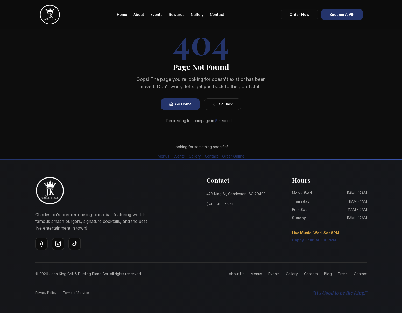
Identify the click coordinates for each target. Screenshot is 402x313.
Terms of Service (76, 293)
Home (122, 14)
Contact (217, 14)
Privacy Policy (46, 293)
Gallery (197, 14)
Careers (311, 274)
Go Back (223, 104)
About (138, 14)
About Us (236, 274)
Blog (328, 274)
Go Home (180, 104)
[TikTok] (74, 244)
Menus (163, 156)
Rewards (177, 14)
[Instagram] (58, 244)
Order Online (233, 156)
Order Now (299, 14)
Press (343, 274)
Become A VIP (342, 14)
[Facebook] (41, 244)
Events (156, 14)
